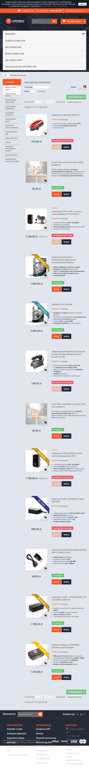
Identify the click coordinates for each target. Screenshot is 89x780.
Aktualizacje (42, 763)
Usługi (8, 142)
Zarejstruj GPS (43, 729)
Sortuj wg (28, 87)
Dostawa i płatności (16, 733)
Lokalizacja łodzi (10, 120)
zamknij (82, 4)
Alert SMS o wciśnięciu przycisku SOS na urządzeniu (69, 405)
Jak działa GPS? (13, 60)
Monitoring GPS (14, 53)
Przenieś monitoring (46, 738)
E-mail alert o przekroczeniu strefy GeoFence (67, 163)
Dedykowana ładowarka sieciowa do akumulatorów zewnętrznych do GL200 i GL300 (68, 354)
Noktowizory (11, 155)
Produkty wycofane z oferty (10, 148)
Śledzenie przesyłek (9, 114)
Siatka (80, 87)
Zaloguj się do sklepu (74, 11)
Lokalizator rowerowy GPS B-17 (66, 115)
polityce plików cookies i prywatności (54, 6)
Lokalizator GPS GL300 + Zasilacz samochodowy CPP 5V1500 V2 (67, 212)
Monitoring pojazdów (10, 101)
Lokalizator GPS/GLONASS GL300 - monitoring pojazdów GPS (67, 454)
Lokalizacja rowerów (10, 107)
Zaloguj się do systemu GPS (21, 66)
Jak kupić (11, 742)
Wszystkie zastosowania (11, 126)
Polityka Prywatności (17, 755)
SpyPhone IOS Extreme (62, 304)
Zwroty (39, 733)
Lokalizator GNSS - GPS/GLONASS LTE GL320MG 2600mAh (69, 598)
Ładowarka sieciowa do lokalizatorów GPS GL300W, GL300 (69, 551)
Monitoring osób (10, 88)
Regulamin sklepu (15, 738)
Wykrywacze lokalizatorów (12, 160)
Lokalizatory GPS (15, 40)
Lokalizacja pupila (10, 95)
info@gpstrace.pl (25, 11)
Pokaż (27, 91)
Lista (84, 87)
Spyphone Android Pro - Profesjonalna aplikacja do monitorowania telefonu (64, 260)
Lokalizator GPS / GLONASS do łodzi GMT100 (68, 500)
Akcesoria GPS (13, 47)
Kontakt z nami (14, 729)
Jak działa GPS (43, 758)
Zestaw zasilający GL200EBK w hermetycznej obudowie (65, 646)
